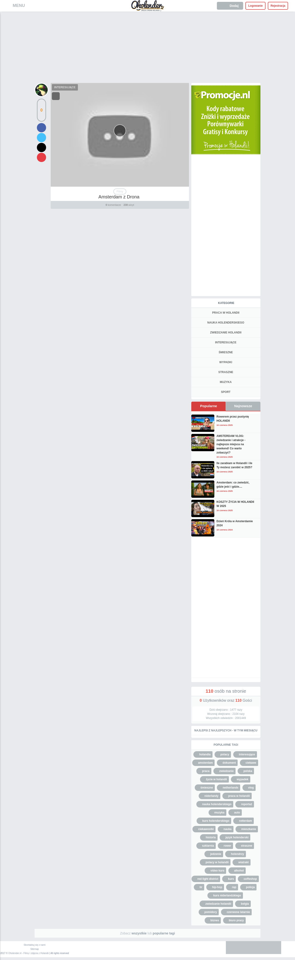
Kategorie (226, 303)
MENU (19, 5)
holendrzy (237, 854)
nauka (228, 829)
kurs (231, 878)
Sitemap (34, 949)
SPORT (225, 392)
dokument (229, 762)
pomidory (210, 912)
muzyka (219, 812)
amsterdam (205, 762)
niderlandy (211, 796)
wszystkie (139, 933)
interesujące (247, 754)
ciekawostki (206, 829)
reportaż (246, 804)
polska (247, 771)
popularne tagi (164, 933)
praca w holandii (239, 796)
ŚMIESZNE (226, 352)
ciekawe (251, 762)
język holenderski (236, 837)
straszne (246, 845)
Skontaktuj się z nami (35, 945)
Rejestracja (278, 5)
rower (227, 845)
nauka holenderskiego (216, 804)
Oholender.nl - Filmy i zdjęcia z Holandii (28, 953)
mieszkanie (248, 829)
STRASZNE (225, 372)
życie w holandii (216, 779)
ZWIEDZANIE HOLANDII (226, 332)
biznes (214, 920)
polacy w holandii (217, 862)
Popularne (208, 406)
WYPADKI (225, 362)
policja (250, 887)
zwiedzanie (226, 771)
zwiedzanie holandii (218, 903)
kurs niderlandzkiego (227, 895)
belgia (245, 903)
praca (205, 771)
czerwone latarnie (238, 912)
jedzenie (215, 854)
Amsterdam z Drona (118, 196)
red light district (207, 878)
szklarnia (208, 845)
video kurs (217, 870)
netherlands (230, 787)
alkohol (239, 870)
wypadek (242, 779)
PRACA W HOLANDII (225, 312)
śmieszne (207, 787)
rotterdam (245, 820)
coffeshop (250, 878)
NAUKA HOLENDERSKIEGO (225, 322)
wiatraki (243, 862)
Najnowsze (243, 406)
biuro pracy (236, 920)
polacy (224, 754)
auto (237, 812)
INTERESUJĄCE (65, 87)
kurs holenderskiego (215, 820)
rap (234, 887)
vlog (251, 787)
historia (211, 837)
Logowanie (255, 5)
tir (201, 887)
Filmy (120, 191)
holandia (204, 754)
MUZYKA (226, 382)
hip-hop (217, 887)
